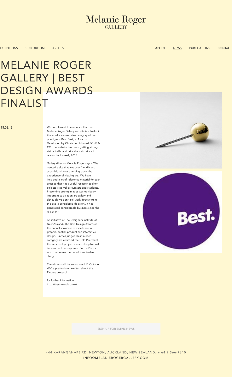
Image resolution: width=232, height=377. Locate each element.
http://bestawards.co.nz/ (62, 284)
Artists (58, 48)
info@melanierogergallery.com (116, 358)
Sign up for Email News (116, 328)
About (160, 48)
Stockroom (35, 48)
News (177, 48)
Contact (225, 48)
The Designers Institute (79, 220)
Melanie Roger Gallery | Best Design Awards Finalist (47, 84)
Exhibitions (9, 48)
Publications (199, 48)
